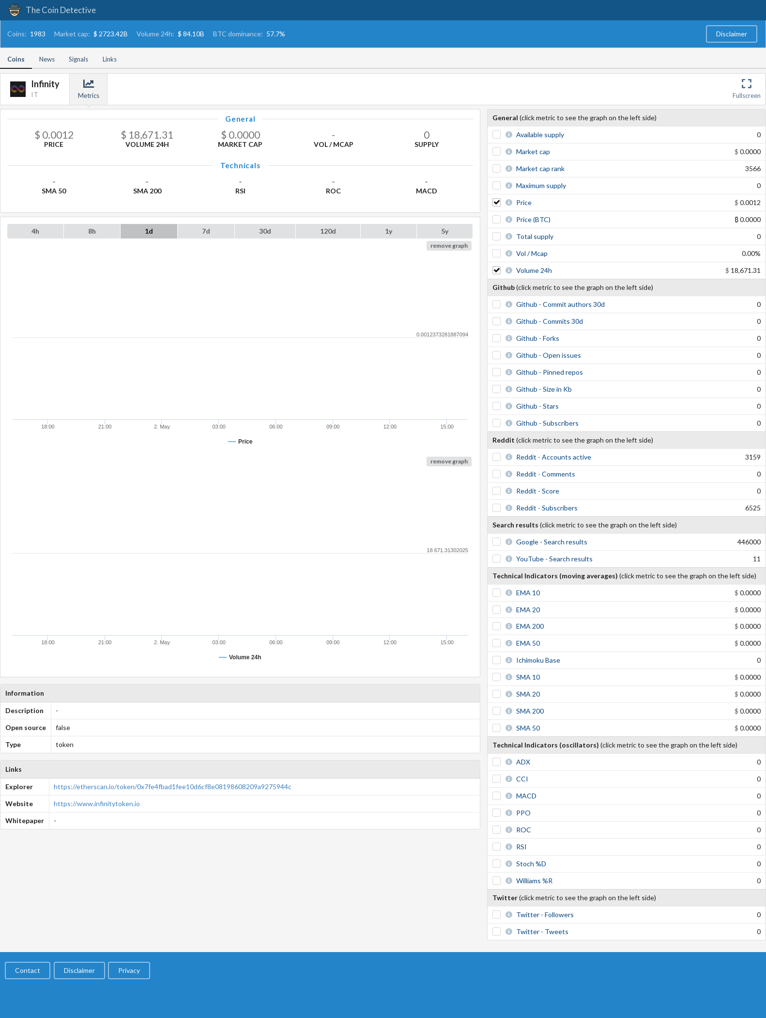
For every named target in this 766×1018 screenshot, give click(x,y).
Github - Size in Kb (544, 389)
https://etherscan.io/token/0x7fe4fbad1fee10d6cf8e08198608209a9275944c (172, 786)
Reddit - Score (537, 491)
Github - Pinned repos (549, 372)
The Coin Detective (51, 10)
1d (149, 231)
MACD (526, 796)
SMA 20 (528, 694)
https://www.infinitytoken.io (97, 803)
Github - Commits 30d (549, 321)
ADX (523, 762)
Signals (78, 59)
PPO (523, 813)
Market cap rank (540, 168)
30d (265, 231)
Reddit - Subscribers (547, 508)
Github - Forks (537, 338)
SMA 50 (528, 728)
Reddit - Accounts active (553, 457)
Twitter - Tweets (542, 931)
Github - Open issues (548, 355)
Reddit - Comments (545, 474)
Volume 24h (534, 270)
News (47, 59)
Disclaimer (731, 34)
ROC (523, 830)
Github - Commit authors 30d (560, 304)
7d (206, 231)
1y (388, 231)
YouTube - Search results (554, 559)
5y (444, 231)
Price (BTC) (533, 219)
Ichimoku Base (538, 660)
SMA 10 (528, 677)
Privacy (129, 970)
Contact (27, 970)
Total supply (534, 236)
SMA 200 (530, 711)
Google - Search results (551, 542)
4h (35, 231)
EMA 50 (528, 643)
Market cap (533, 151)
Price (524, 202)
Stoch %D (531, 863)
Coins (16, 59)
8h (92, 231)
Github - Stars (537, 406)
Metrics (88, 89)
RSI (521, 847)
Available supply (540, 134)
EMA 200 (530, 626)
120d (328, 231)
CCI (522, 779)
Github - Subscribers (547, 423)
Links (110, 59)
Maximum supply (541, 185)
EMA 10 (528, 593)
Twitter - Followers (545, 914)
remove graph (449, 245)
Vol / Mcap (532, 253)
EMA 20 (528, 609)
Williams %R (534, 880)
